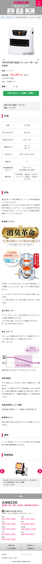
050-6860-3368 (28, 529)
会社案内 (4, 554)
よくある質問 (11, 548)
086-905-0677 (28, 534)
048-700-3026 (9, 523)
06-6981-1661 (9, 534)
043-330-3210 (28, 518)
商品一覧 (9, 17)
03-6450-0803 (28, 523)
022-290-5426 (9, 518)
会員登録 (11, 13)
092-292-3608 (9, 539)
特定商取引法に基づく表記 (9, 558)
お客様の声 (30, 548)
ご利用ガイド (30, 545)
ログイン (19, 13)
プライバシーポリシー (27, 554)
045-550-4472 (9, 529)
